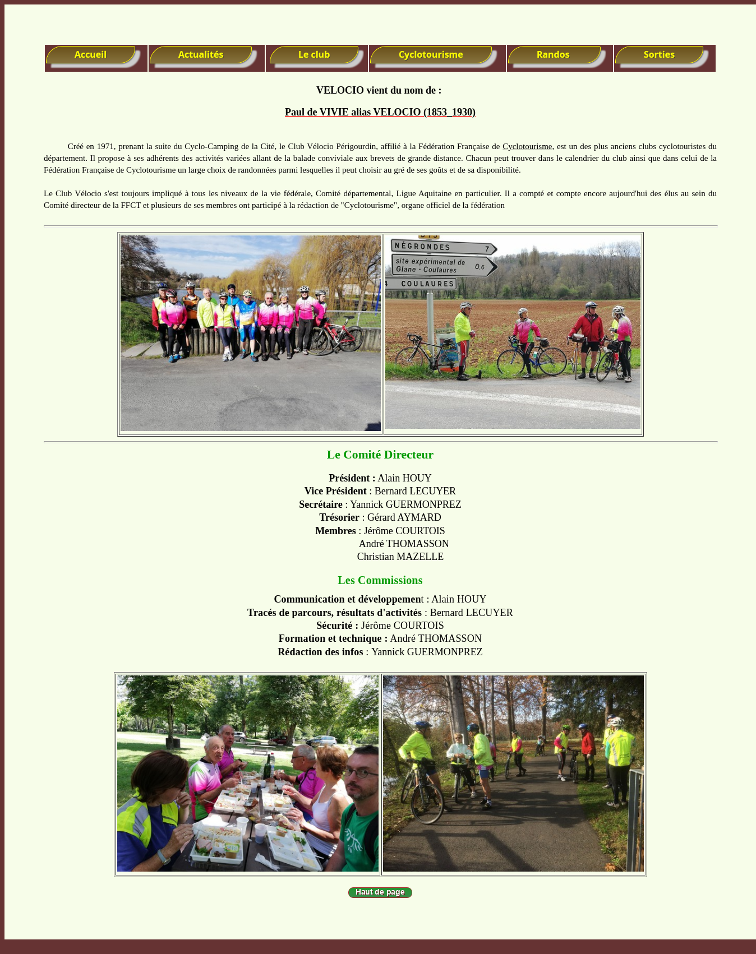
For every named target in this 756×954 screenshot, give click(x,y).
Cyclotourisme (527, 146)
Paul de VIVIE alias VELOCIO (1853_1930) (380, 112)
